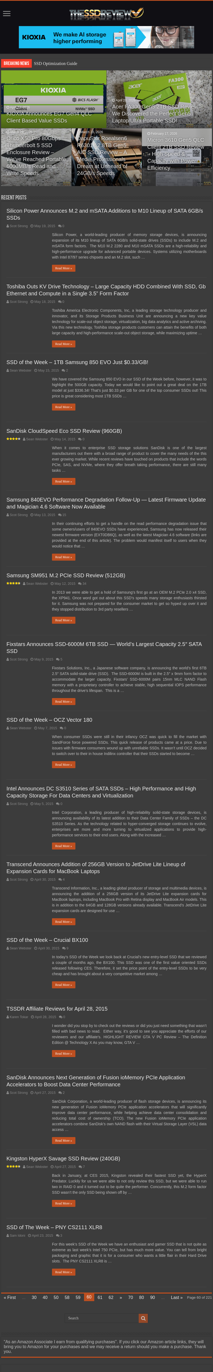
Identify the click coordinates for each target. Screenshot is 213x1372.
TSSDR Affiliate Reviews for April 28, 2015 (56, 1009)
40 (45, 1297)
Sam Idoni (17, 1235)
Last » (177, 1297)
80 (141, 1297)
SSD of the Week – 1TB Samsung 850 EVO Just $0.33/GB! (77, 362)
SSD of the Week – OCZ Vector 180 (49, 720)
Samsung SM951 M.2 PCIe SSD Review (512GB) (65, 575)
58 (67, 1297)
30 (34, 1297)
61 (100, 1297)
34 (84, 584)
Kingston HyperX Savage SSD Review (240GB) (63, 1159)
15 (64, 515)
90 (152, 1297)
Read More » (63, 268)
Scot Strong (19, 226)
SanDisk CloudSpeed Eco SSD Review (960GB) (64, 431)
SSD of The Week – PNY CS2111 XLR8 (54, 1227)
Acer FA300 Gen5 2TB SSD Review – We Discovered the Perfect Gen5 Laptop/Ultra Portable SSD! (157, 114)
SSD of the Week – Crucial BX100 (47, 940)
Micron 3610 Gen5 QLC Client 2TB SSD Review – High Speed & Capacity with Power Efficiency (175, 154)
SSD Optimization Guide (55, 63)
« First (10, 1297)
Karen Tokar (19, 1017)
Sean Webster (21, 370)
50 (56, 1297)
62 (111, 1297)
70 (130, 1297)
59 (78, 1297)
